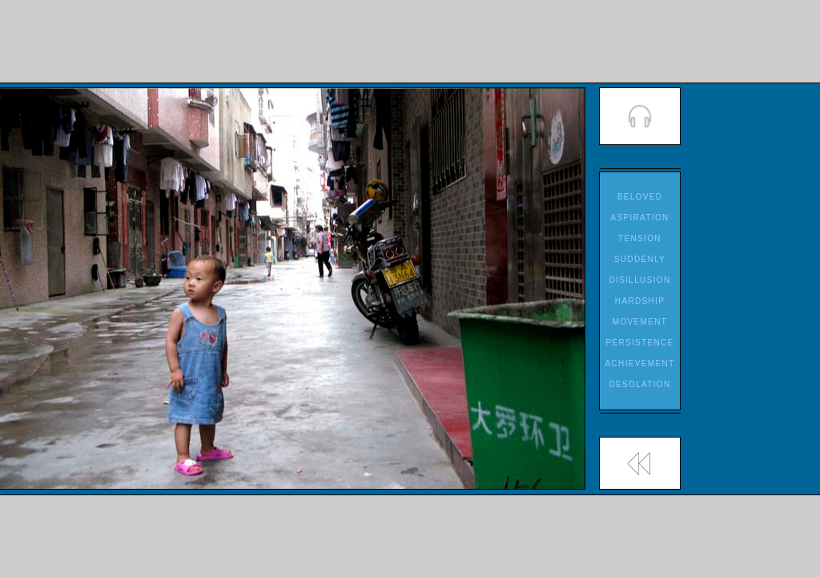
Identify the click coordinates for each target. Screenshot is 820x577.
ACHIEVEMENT (640, 363)
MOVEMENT (640, 321)
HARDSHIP (640, 301)
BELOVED (640, 196)
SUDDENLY (639, 259)
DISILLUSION (640, 280)
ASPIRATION (639, 217)
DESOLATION (639, 384)
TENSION (639, 238)
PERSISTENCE (639, 342)
